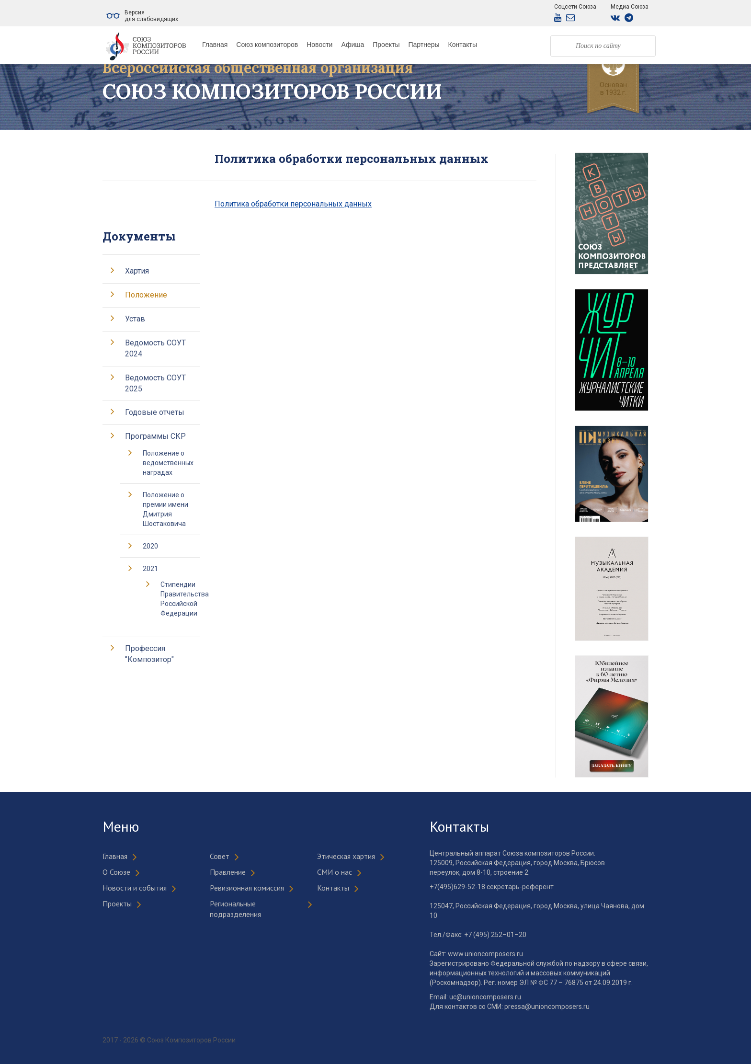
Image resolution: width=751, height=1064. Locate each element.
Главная (215, 44)
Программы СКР (155, 436)
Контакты (462, 44)
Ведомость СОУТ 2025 (155, 383)
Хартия (137, 270)
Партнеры (423, 44)
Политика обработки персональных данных (293, 203)
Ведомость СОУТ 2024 (155, 348)
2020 (150, 546)
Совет (219, 856)
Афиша (352, 44)
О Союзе (116, 872)
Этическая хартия (346, 856)
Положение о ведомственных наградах (168, 462)
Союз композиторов (267, 44)
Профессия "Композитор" (149, 654)
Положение (146, 294)
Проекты (386, 44)
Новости (319, 44)
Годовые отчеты (154, 412)
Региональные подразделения (235, 909)
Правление (228, 872)
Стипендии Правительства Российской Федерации (184, 599)
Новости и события (134, 887)
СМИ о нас (334, 872)
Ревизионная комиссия (247, 887)
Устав (135, 318)
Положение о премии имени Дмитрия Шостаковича (165, 509)
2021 (150, 568)
